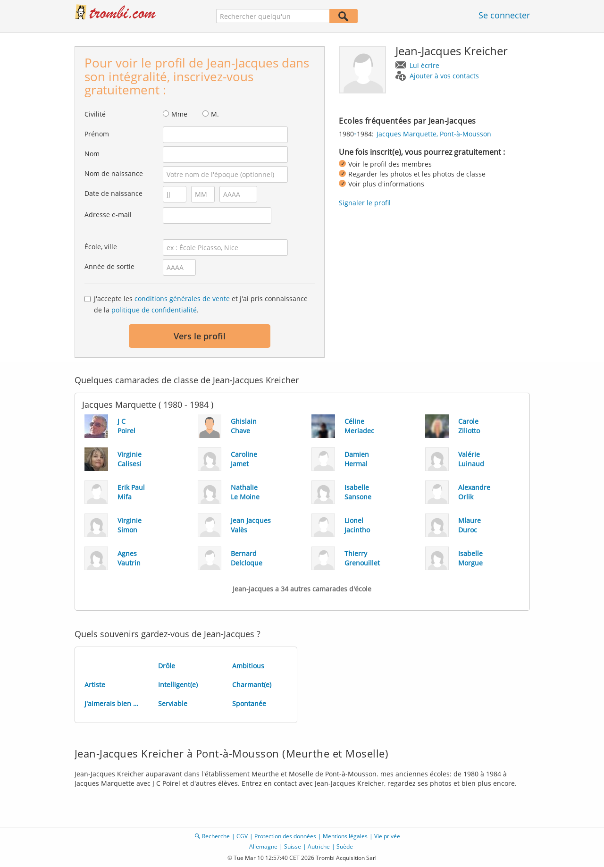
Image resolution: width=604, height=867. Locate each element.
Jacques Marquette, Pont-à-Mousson (434, 133)
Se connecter (504, 15)
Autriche (319, 846)
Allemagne (263, 846)
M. (215, 113)
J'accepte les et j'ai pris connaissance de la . (201, 304)
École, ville (100, 246)
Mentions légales (345, 836)
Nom (92, 153)
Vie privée (387, 836)
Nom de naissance (113, 173)
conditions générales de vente (182, 298)
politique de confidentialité (154, 309)
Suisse (292, 846)
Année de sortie (109, 266)
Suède (344, 846)
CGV (242, 836)
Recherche (216, 836)
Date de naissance (113, 193)
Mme (179, 113)
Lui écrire (424, 65)
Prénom (96, 133)
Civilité (95, 113)
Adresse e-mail (108, 214)
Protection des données (285, 836)
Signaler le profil (365, 202)
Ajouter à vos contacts (444, 75)
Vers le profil (200, 336)
